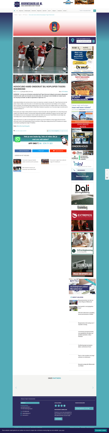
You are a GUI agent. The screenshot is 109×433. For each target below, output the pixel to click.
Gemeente (34, 10)
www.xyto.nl (25, 418)
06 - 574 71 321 (46, 143)
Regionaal (39, 10)
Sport (20, 14)
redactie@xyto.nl (26, 416)
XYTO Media (65, 91)
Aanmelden (58, 422)
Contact (64, 10)
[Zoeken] (94, 11)
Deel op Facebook (23, 150)
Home (15, 14)
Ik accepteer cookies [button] (101, 430)
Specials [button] (44, 10)
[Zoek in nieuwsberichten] (86, 11)
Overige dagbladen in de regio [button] (82, 411)
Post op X (40, 150)
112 (17, 10)
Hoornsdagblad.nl (31, 3)
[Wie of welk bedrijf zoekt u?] (83, 41)
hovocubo (17, 130)
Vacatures (60, 10)
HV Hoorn (25, 14)
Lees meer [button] (61, 430)
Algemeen (21, 10)
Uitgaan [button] (54, 10)
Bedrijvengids (27, 10)
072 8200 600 (25, 415)
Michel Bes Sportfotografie (23, 126)
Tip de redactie (58, 150)
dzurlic (24, 130)
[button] (14, 79)
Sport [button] (49, 10)
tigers (21, 130)
